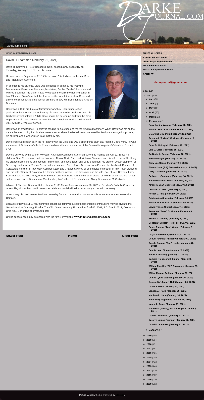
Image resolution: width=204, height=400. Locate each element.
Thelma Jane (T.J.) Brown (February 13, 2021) (173, 167)
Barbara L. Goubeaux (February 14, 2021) (171, 176)
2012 (149, 370)
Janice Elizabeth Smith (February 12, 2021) (171, 180)
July (151, 99)
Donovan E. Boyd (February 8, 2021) (168, 189)
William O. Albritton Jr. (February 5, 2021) (171, 202)
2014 (149, 362)
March (153, 117)
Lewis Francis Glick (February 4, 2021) (169, 207)
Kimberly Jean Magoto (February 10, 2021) (171, 185)
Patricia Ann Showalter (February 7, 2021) (171, 198)
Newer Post (14, 235)
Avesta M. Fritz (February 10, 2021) (167, 193)
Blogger (120, 395)
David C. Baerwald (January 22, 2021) (169, 315)
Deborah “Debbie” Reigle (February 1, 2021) (172, 223)
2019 (149, 340)
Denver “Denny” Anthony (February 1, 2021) (172, 238)
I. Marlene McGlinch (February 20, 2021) (170, 134)
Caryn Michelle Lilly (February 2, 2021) (169, 234)
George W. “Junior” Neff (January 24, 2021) (172, 282)
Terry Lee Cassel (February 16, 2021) (168, 163)
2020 (149, 335)
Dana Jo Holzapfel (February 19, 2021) (169, 145)
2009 (149, 384)
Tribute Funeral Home (154, 65)
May (151, 108)
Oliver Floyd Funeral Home (157, 61)
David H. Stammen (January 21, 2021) (169, 324)
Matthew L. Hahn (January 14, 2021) (168, 295)
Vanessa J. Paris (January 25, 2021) (168, 291)
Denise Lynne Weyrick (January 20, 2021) (171, 277)
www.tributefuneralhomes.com (92, 217)
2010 (149, 379)
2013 (149, 366)
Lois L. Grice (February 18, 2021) (166, 149)
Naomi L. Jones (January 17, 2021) (167, 304)
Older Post (130, 235)
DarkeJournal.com (17, 45)
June (152, 103)
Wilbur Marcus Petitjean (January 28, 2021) (171, 273)
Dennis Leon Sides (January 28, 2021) (169, 250)
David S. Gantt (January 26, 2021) (166, 286)
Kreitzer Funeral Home (155, 57)
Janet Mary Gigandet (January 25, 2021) (170, 299)
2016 (149, 353)
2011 (149, 375)
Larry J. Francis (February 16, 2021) (168, 171)
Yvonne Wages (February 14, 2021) (167, 158)
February (154, 121)
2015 (149, 357)
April (152, 112)
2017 (149, 348)
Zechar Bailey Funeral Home (158, 69)
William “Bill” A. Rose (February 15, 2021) (171, 129)
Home (72, 235)
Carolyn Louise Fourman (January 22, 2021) (172, 320)
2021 (149, 95)
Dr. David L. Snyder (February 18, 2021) (170, 154)
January (154, 330)
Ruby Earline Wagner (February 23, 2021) (170, 125)
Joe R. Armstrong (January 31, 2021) (168, 254)
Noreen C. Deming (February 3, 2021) (168, 218)
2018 (149, 344)
